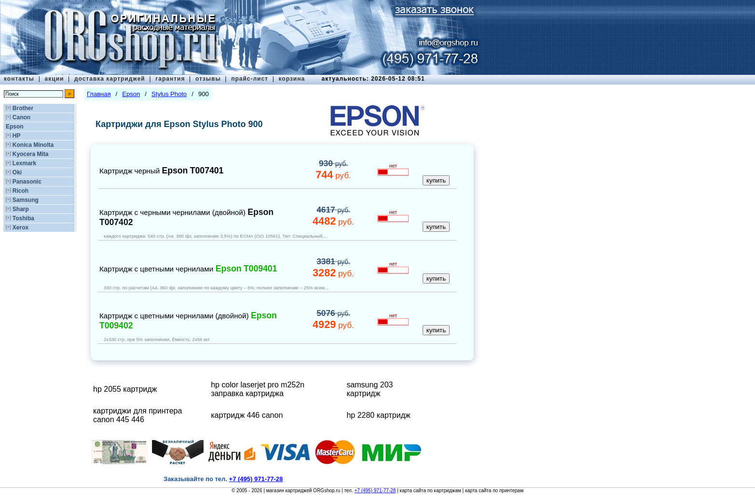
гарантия (170, 78)
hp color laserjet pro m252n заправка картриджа (257, 389)
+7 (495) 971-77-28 (375, 490)
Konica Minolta (33, 145)
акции (54, 78)
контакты (19, 78)
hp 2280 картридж (378, 415)
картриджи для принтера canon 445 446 (137, 415)
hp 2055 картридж (125, 389)
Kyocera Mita (31, 154)
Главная (98, 94)
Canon (21, 117)
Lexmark (24, 163)
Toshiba (23, 218)
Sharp (21, 209)
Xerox (20, 227)
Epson (15, 126)
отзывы (208, 78)
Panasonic (27, 181)
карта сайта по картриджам (430, 490)
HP (17, 135)
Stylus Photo (169, 94)
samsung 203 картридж (369, 389)
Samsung (26, 200)
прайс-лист (249, 78)
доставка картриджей (109, 78)
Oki (17, 172)
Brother (23, 108)
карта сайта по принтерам (494, 490)
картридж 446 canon (247, 415)
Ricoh (20, 190)
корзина (291, 78)
